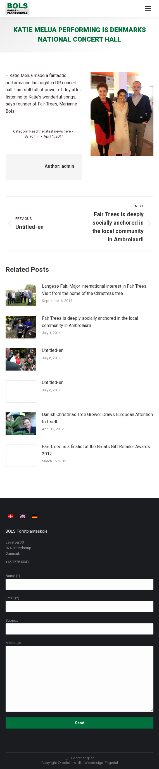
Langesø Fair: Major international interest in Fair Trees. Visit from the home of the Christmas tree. (94, 289)
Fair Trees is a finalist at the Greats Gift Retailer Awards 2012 (96, 450)
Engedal (111, 763)
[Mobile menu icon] (147, 8)
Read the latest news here (50, 131)
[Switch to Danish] (12, 516)
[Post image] (21, 295)
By (32, 136)
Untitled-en (52, 350)
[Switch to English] (24, 516)
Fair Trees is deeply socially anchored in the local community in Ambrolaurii (90, 322)
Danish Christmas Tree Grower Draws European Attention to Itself (97, 418)
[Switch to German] (36, 516)
